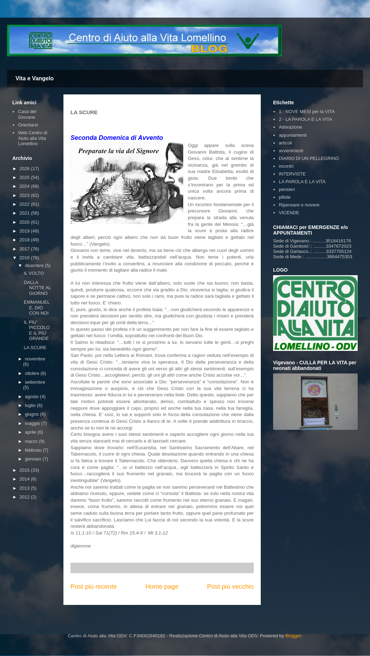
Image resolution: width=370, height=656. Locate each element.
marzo (32, 441)
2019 (25, 231)
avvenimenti (291, 150)
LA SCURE (35, 347)
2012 (25, 497)
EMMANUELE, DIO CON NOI (37, 307)
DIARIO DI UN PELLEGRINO (309, 158)
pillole (284, 197)
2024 (25, 186)
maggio (33, 423)
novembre (35, 358)
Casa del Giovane (27, 114)
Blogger (293, 635)
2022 (25, 204)
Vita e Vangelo (35, 78)
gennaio (34, 459)
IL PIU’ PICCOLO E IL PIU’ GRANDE (37, 330)
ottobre (33, 373)
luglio (31, 405)
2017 (25, 249)
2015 (25, 470)
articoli (285, 143)
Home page (161, 586)
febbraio (34, 450)
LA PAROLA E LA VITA (302, 181)
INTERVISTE (292, 174)
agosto (32, 396)
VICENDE (289, 212)
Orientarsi (28, 125)
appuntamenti (293, 135)
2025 (25, 177)
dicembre (35, 265)
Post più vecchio (230, 586)
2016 (25, 257)
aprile (31, 432)
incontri (286, 166)
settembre (35, 382)
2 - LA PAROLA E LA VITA (305, 119)
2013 (25, 488)
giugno (32, 414)
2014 (25, 479)
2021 (25, 213)
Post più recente (93, 586)
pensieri (287, 189)
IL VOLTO (34, 273)
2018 (25, 239)
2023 (25, 195)
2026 (25, 168)
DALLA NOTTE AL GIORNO (37, 288)
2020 (25, 222)
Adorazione (290, 127)
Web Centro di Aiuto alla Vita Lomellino (32, 138)
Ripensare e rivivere (299, 205)
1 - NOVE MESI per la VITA (307, 111)
